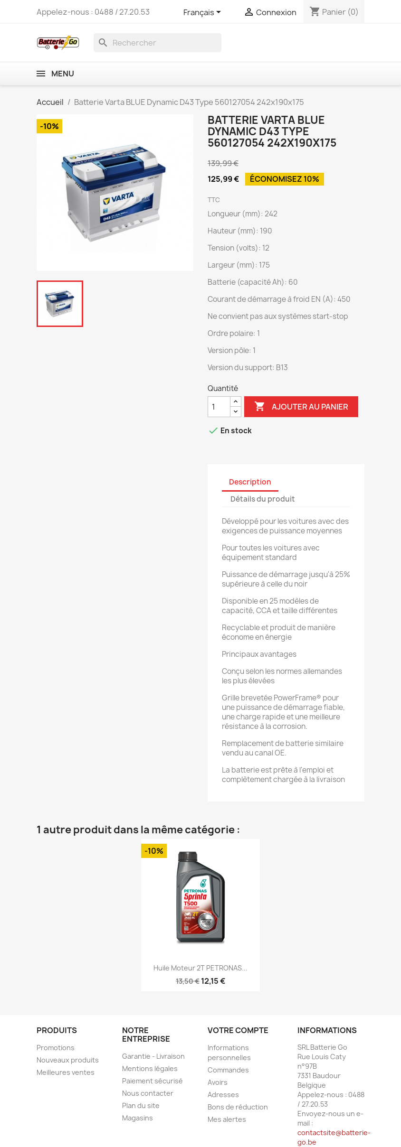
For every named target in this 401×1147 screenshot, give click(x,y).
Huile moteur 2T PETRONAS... (200, 967)
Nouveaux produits (68, 1059)
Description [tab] (250, 482)
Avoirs (218, 1082)
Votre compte (238, 1030)
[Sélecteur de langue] (203, 13)
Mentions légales (150, 1068)
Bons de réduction (238, 1106)
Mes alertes (227, 1119)
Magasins (137, 1117)
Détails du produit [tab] (262, 499)
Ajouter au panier (301, 407)
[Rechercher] (157, 42)
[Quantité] (219, 406)
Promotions (56, 1047)
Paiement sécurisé (152, 1080)
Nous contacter (147, 1093)
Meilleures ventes (66, 1072)
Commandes (228, 1069)
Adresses (223, 1094)
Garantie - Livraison (153, 1056)
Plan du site (141, 1105)
